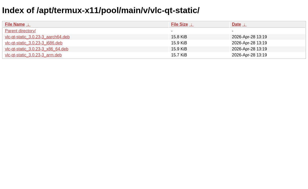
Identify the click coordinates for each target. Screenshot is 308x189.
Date (236, 24)
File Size (179, 24)
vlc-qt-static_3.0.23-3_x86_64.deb (36, 49)
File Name (15, 24)
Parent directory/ (20, 31)
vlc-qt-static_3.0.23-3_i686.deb (33, 43)
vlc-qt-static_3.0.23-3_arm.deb (33, 55)
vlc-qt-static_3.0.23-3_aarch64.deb (37, 37)
